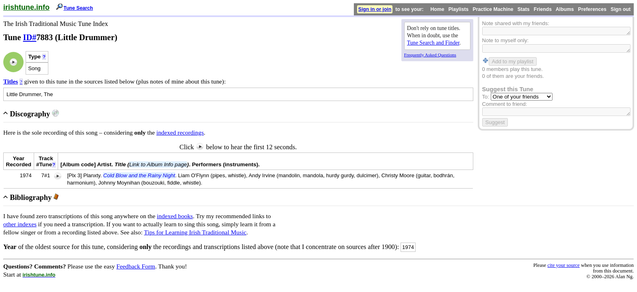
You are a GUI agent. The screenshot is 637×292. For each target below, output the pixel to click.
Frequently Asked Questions (430, 54)
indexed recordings (180, 132)
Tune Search (78, 8)
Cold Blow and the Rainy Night (139, 175)
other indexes (20, 224)
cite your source (563, 265)
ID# (30, 37)
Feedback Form (135, 266)
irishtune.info (26, 7)
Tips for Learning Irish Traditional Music (195, 232)
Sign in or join (375, 9)
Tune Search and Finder (433, 43)
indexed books (175, 216)
